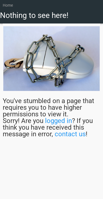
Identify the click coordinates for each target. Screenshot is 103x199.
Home (8, 5)
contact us (70, 134)
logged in (58, 121)
